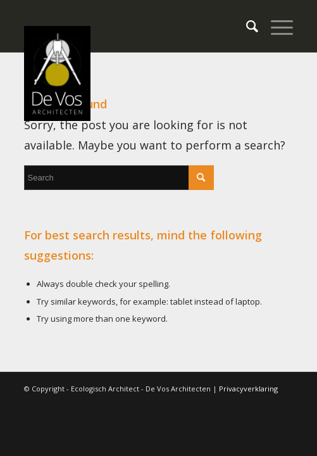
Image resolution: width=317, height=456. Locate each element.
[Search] (245, 26)
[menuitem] (245, 26)
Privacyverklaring (248, 388)
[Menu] (275, 26)
